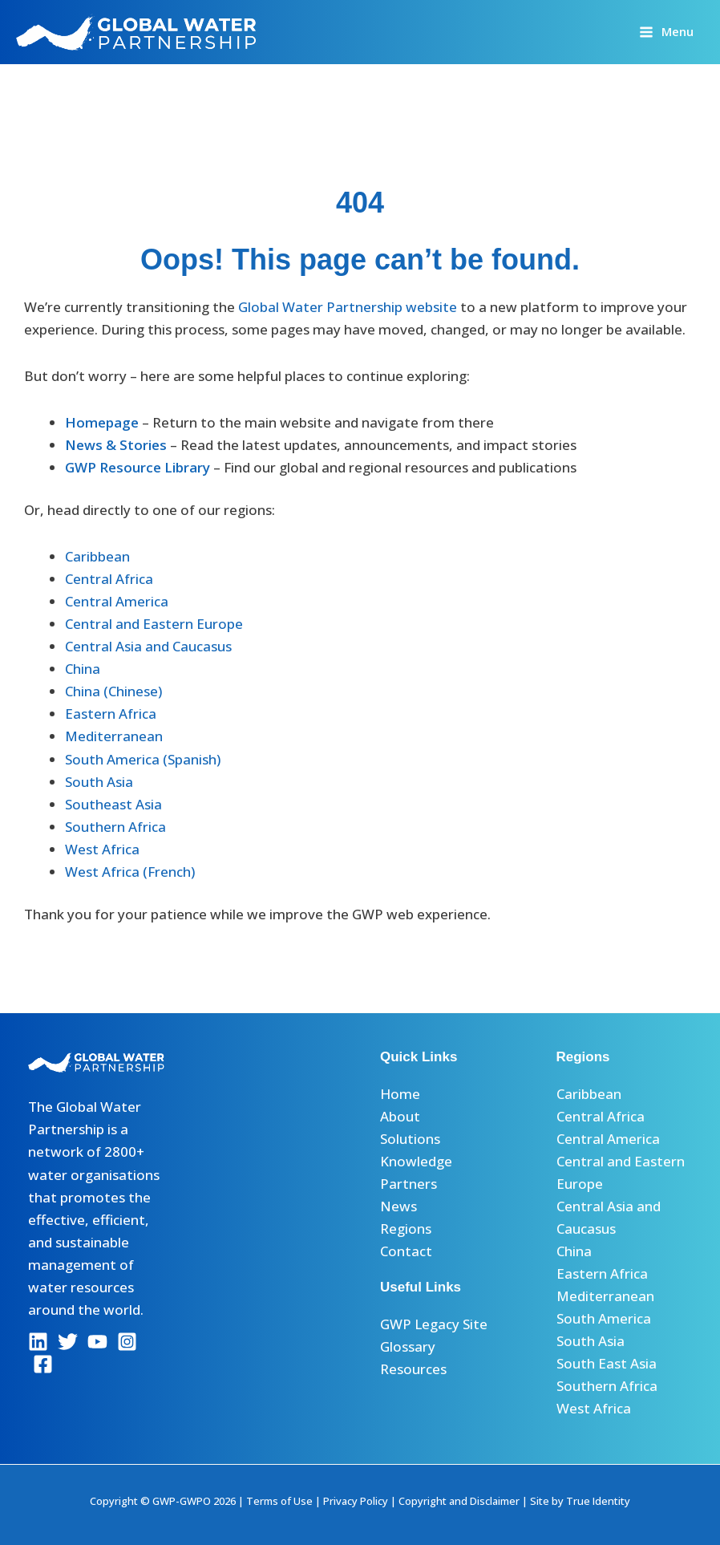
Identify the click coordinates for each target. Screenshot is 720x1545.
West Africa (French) (130, 871)
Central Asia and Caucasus (148, 646)
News (398, 1206)
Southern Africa (115, 826)
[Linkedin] (38, 1342)
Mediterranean (114, 736)
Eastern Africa (110, 713)
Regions (405, 1228)
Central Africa (109, 579)
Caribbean (97, 556)
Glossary (407, 1346)
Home (400, 1094)
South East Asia (606, 1363)
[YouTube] (97, 1342)
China (82, 668)
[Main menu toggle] (666, 31)
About (400, 1116)
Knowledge (416, 1161)
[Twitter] (68, 1342)
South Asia (99, 781)
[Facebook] (43, 1364)
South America (603, 1318)
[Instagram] (127, 1342)
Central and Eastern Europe (154, 623)
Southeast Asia (113, 804)
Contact (406, 1251)
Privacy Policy (355, 1501)
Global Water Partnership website (347, 307)
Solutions (410, 1138)
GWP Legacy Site (433, 1324)
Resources (413, 1369)
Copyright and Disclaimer (459, 1501)
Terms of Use (279, 1501)
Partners (408, 1183)
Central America (116, 601)
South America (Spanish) (142, 759)
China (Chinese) (113, 691)
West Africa (102, 849)
